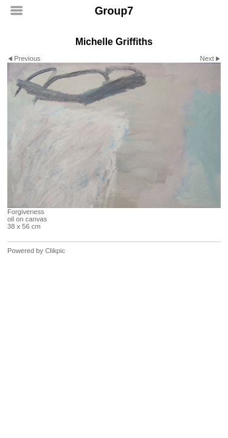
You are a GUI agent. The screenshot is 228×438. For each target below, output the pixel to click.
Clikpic (55, 250)
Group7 (114, 11)
